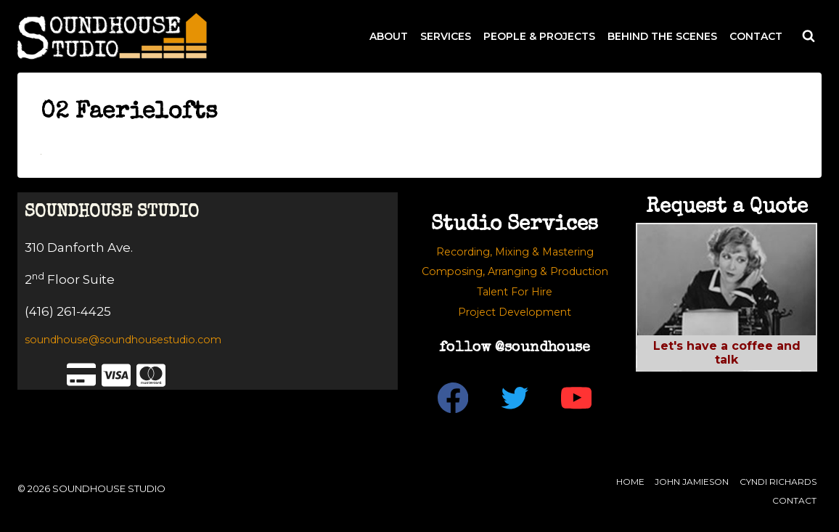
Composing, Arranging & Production (515, 271)
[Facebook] (453, 397)
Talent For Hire (514, 291)
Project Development (514, 312)
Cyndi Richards (778, 481)
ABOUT (388, 36)
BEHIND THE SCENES (662, 36)
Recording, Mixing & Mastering (515, 251)
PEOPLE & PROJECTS (539, 36)
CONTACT (755, 36)
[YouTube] (576, 397)
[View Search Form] (808, 36)
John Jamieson (692, 481)
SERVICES (445, 36)
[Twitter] (515, 397)
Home (630, 481)
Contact (794, 500)
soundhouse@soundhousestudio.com (123, 339)
